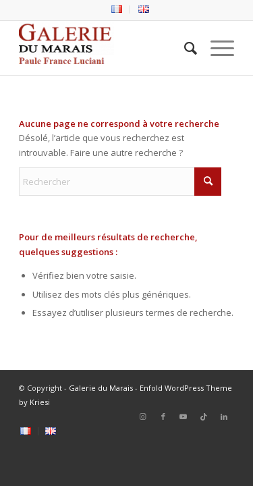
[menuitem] (117, 9)
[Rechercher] (184, 48)
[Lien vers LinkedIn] (224, 416)
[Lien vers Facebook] (163, 416)
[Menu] (215, 48)
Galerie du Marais (101, 388)
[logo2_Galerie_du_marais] (105, 48)
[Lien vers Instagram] (143, 416)
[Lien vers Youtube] (183, 416)
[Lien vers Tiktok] (204, 416)
